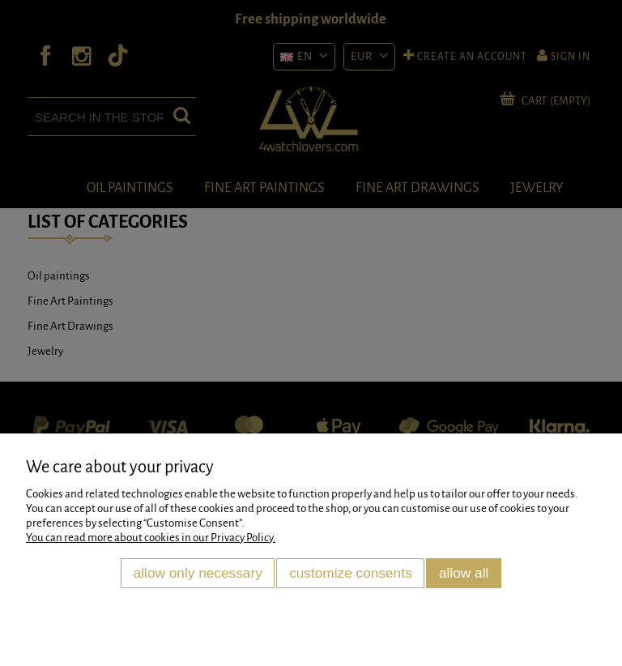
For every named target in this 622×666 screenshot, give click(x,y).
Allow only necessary (198, 573)
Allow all (463, 573)
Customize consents (350, 573)
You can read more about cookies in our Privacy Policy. (150, 538)
